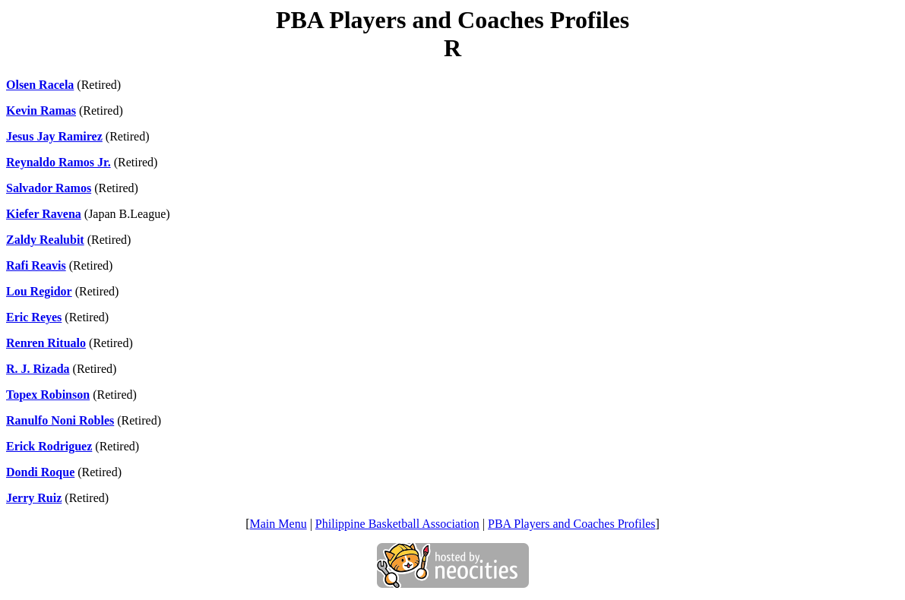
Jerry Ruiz (34, 497)
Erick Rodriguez (49, 446)
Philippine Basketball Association (397, 523)
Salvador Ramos (48, 188)
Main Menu (278, 523)
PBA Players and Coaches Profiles (571, 523)
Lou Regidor (39, 291)
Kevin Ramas (41, 110)
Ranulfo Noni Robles (60, 420)
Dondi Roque (40, 472)
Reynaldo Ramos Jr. (58, 162)
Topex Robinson (48, 394)
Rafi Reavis (36, 265)
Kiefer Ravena (43, 213)
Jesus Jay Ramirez (54, 136)
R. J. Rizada (38, 368)
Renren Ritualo (46, 342)
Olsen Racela (40, 84)
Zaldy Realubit (45, 239)
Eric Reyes (34, 317)
